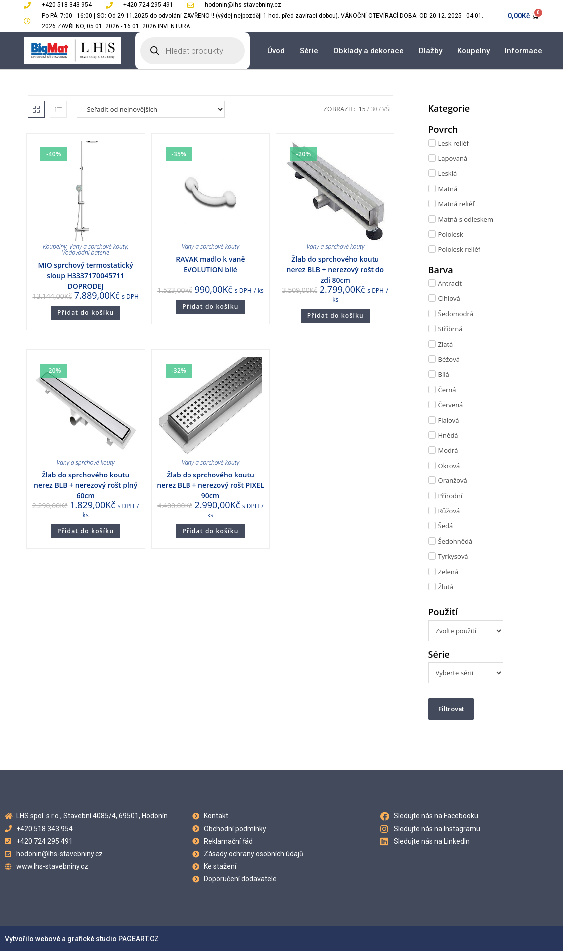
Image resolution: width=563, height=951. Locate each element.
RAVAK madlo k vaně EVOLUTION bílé (210, 264)
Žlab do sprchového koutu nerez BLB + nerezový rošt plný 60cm (85, 485)
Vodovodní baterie (85, 252)
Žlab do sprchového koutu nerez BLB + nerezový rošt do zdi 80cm (335, 269)
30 (374, 109)
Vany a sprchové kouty (98, 246)
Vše (387, 109)
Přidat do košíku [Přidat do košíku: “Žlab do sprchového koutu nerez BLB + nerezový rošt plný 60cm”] (85, 531)
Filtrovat (451, 709)
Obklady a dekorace (368, 50)
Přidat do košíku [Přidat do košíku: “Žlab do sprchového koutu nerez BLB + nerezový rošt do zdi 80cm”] (335, 315)
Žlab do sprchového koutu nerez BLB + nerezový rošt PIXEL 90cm (210, 485)
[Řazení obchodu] (151, 109)
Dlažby (430, 50)
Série (309, 50)
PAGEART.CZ (138, 939)
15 (362, 109)
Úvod (276, 50)
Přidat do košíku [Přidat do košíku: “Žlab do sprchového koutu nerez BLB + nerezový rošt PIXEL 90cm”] (210, 531)
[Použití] (465, 630)
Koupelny (473, 50)
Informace (523, 50)
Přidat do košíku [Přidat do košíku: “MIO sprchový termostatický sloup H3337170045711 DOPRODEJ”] (85, 312)
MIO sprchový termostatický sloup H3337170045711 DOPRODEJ (85, 275)
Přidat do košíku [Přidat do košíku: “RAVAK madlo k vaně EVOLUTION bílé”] (210, 306)
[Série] (465, 672)
